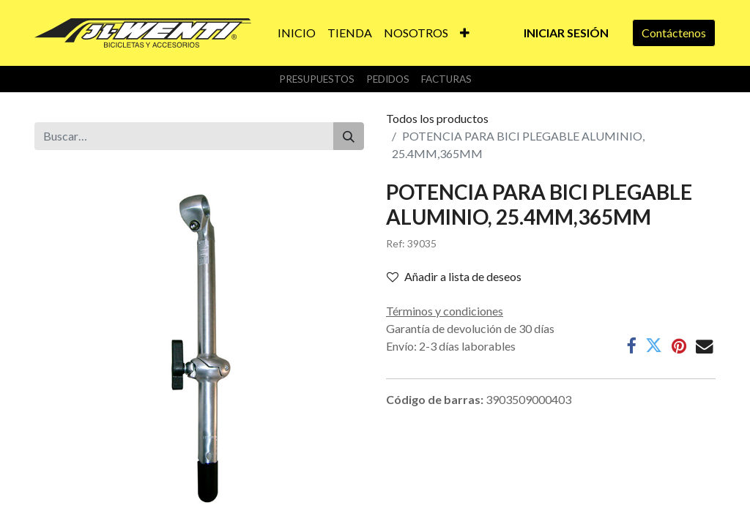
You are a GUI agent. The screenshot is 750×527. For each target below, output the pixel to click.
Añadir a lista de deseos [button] (454, 276)
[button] (464, 33)
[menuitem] (297, 33)
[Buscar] (348, 136)
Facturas (446, 79)
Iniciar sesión (566, 33)
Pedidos (387, 79)
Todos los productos (437, 118)
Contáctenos (674, 33)
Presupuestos (316, 79)
